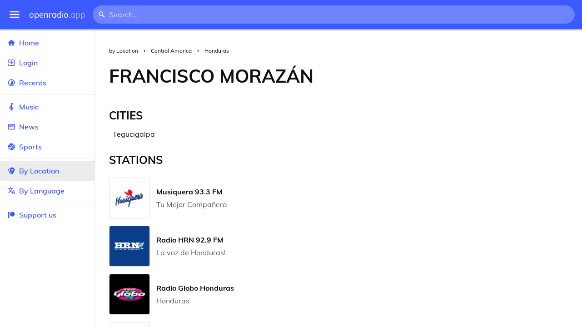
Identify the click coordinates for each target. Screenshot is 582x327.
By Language (47, 191)
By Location (47, 171)
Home (47, 43)
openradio (57, 15)
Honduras (216, 50)
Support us (31, 214)
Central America (171, 50)
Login (47, 63)
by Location (123, 50)
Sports (47, 147)
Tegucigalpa (134, 134)
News (47, 127)
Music (47, 107)
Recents (47, 83)
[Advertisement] (455, 76)
